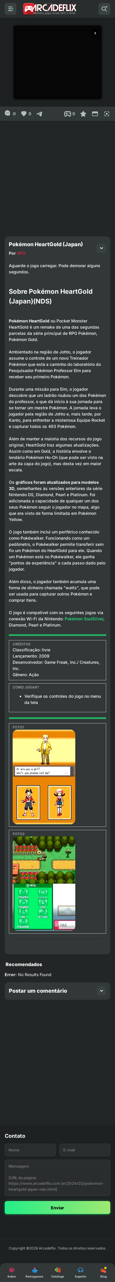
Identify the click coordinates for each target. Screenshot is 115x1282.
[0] (10, 114)
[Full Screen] (106, 114)
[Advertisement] (57, 176)
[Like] (25, 114)
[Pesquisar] (104, 9)
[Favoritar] (83, 114)
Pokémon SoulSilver (84, 618)
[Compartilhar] (39, 114)
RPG (21, 253)
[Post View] (69, 114)
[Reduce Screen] (95, 114)
